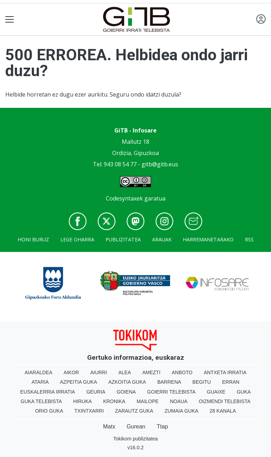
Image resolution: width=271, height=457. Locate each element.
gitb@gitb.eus (159, 164)
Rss (249, 239)
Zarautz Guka (134, 411)
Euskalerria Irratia (47, 392)
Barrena (169, 382)
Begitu (201, 382)
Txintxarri (89, 411)
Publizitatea (123, 239)
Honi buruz (33, 239)
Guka (244, 392)
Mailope (147, 401)
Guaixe (216, 392)
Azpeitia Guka (78, 382)
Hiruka (82, 401)
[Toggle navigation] (9, 19)
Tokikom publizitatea (135, 438)
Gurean (136, 427)
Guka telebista (41, 401)
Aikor (71, 372)
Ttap (162, 427)
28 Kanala (223, 411)
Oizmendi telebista (225, 401)
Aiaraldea (39, 372)
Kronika (114, 401)
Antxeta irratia (225, 372)
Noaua (178, 401)
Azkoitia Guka (127, 382)
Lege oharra (77, 239)
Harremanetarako (208, 239)
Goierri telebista (171, 392)
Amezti (151, 372)
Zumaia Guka (181, 411)
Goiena (126, 392)
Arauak (161, 239)
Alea (124, 372)
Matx (109, 427)
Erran (230, 382)
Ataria (40, 382)
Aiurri (98, 372)
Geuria (96, 392)
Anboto (182, 372)
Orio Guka (49, 411)
